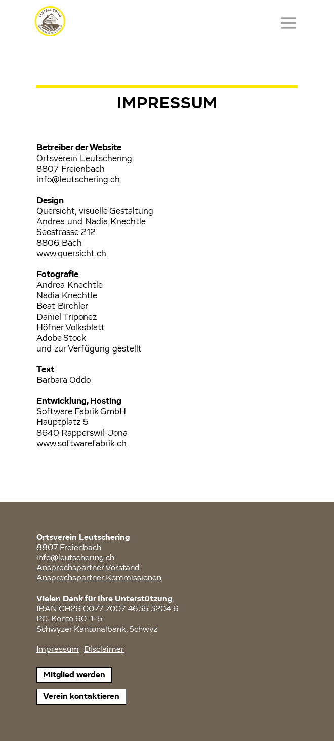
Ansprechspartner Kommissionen (98, 578)
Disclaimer (104, 649)
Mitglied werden (74, 675)
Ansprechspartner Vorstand (87, 568)
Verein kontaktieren (81, 696)
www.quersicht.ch (71, 253)
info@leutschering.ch (78, 179)
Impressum (57, 649)
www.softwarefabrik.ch (81, 443)
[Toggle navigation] (288, 23)
